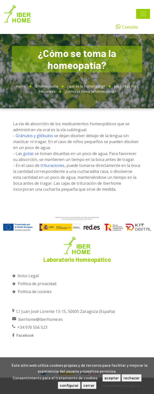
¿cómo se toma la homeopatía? (90, 91)
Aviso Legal (25, 275)
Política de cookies (32, 291)
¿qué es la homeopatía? (86, 86)
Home (21, 86)
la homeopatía (46, 86)
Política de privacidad (34, 283)
